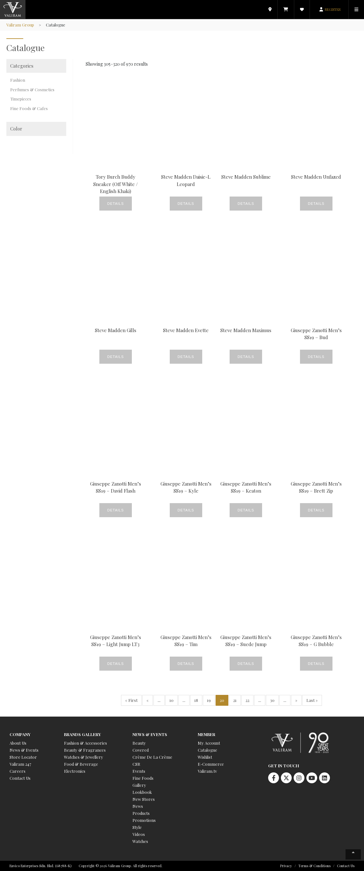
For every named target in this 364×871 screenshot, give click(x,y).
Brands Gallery (82, 734)
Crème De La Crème (152, 757)
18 (196, 700)
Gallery (139, 785)
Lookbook (142, 792)
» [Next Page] (296, 700)
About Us (18, 743)
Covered (140, 750)
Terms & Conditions (314, 865)
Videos (138, 834)
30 (272, 700)
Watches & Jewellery (83, 757)
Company (20, 734)
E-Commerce (211, 764)
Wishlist (205, 757)
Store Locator (23, 757)
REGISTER (333, 9)
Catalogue (207, 750)
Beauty (139, 743)
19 (209, 700)
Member (206, 734)
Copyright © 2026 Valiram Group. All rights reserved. (120, 865)
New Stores (143, 799)
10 (171, 700)
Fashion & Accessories (85, 743)
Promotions (144, 820)
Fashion (17, 80)
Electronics (74, 771)
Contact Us (20, 778)
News (137, 806)
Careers (17, 771)
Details (115, 203)
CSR (136, 764)
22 (247, 700)
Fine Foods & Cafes (29, 108)
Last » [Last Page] (312, 700)
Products (141, 813)
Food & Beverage (81, 764)
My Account (209, 743)
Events (138, 771)
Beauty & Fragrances (85, 750)
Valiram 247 (20, 764)
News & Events (24, 750)
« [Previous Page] (147, 700)
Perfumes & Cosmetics (32, 89)
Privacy (286, 865)
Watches (140, 841)
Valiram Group (20, 24)
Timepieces (20, 98)
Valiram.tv (207, 771)
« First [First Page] (131, 700)
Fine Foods (142, 778)
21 (235, 700)
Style (137, 827)
